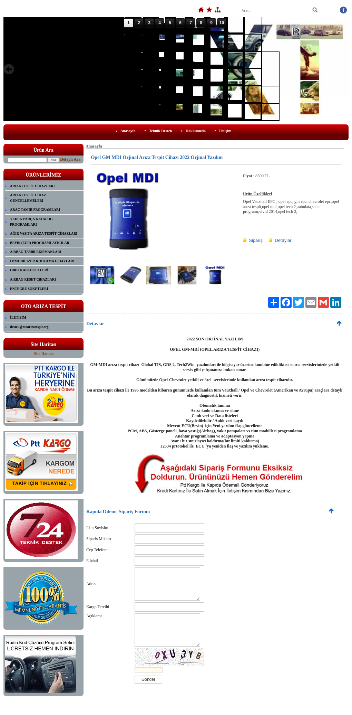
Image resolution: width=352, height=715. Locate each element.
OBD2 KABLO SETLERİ (29, 270)
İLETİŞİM (18, 317)
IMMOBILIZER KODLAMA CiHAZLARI (42, 261)
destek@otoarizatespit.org (29, 327)
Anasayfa (128, 131)
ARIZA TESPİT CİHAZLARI (32, 186)
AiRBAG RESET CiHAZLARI (33, 279)
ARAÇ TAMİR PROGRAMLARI (35, 209)
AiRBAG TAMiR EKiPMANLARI (35, 252)
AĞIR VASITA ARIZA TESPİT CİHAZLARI (43, 233)
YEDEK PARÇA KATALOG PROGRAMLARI (31, 221)
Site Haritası (44, 353)
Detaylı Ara (70, 159)
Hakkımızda (196, 131)
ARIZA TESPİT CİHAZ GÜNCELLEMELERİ (28, 198)
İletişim (225, 131)
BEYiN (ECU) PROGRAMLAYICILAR (39, 243)
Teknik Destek (160, 131)
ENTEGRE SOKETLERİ (29, 289)
